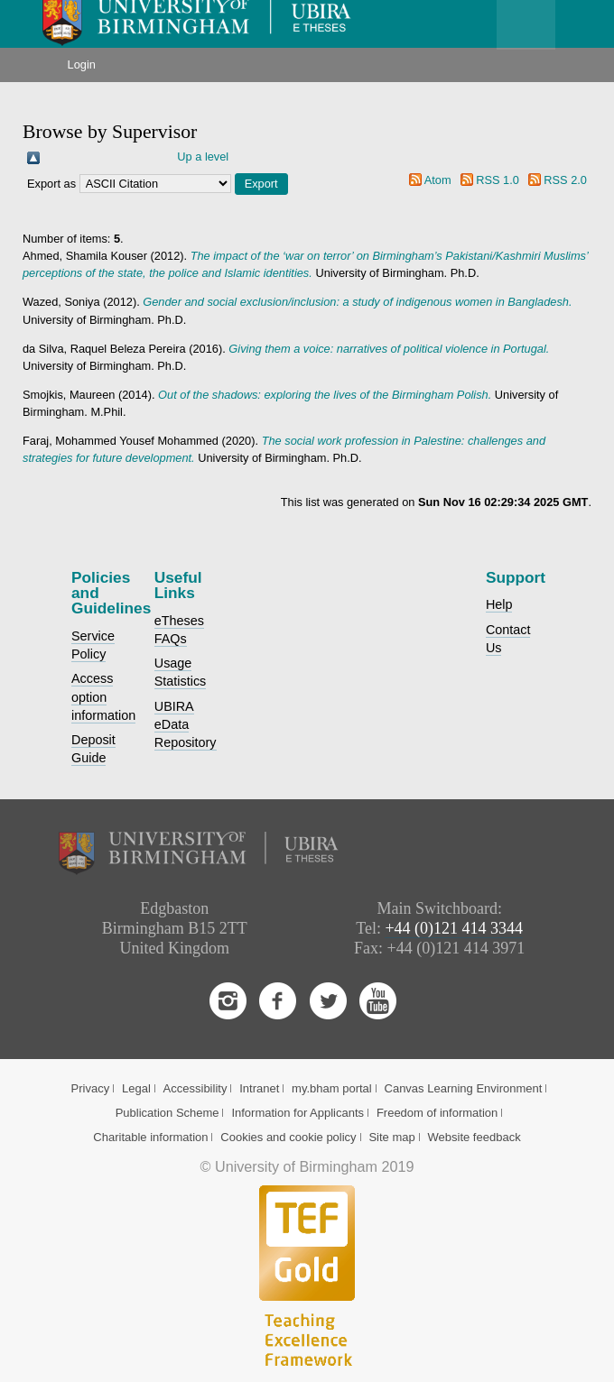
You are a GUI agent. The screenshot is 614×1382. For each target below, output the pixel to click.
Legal (136, 1088)
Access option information (103, 696)
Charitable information (150, 1137)
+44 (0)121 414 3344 (454, 928)
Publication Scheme (167, 1112)
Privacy (90, 1088)
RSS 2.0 (565, 180)
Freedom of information (437, 1112)
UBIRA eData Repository (185, 724)
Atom (437, 180)
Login (82, 64)
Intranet (259, 1088)
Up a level (202, 156)
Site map (391, 1137)
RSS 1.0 (497, 180)
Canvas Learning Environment (464, 1088)
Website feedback (474, 1137)
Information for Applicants (297, 1112)
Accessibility (195, 1088)
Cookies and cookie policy (288, 1137)
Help (499, 604)
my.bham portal (332, 1088)
